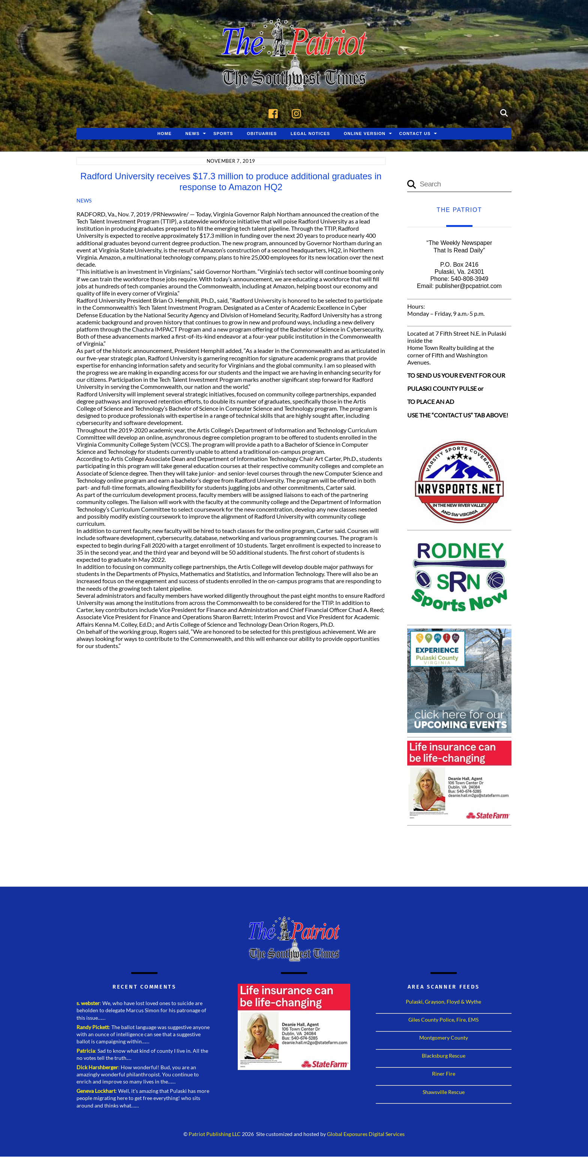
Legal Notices (310, 134)
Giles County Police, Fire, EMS (443, 1020)
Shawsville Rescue (444, 1092)
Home (165, 134)
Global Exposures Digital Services (366, 1134)
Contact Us (415, 134)
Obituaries (262, 134)
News (192, 134)
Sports (223, 134)
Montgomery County (443, 1038)
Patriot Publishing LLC (215, 1134)
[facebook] (275, 112)
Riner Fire (443, 1074)
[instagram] (298, 112)
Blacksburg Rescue (443, 1056)
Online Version (365, 134)
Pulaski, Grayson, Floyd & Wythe (443, 1002)
